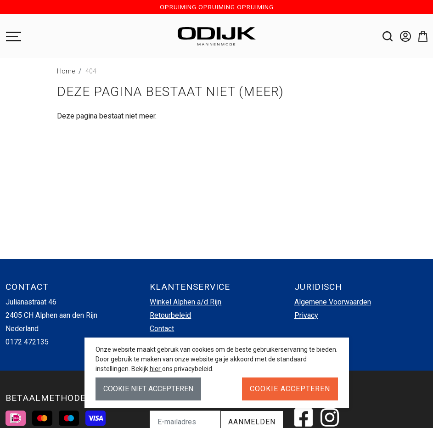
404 (90, 71)
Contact (162, 328)
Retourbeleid (170, 315)
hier (156, 368)
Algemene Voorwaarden (332, 302)
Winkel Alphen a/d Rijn (185, 302)
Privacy (306, 315)
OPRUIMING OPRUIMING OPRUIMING (217, 7)
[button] (419, 36)
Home (66, 71)
